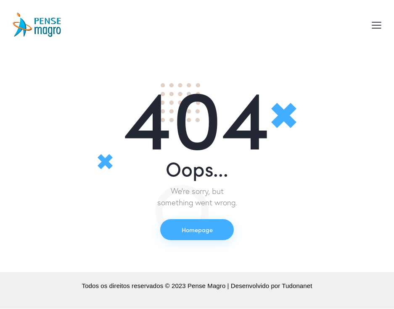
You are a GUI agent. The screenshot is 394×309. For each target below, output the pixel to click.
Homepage (197, 229)
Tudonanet (297, 286)
